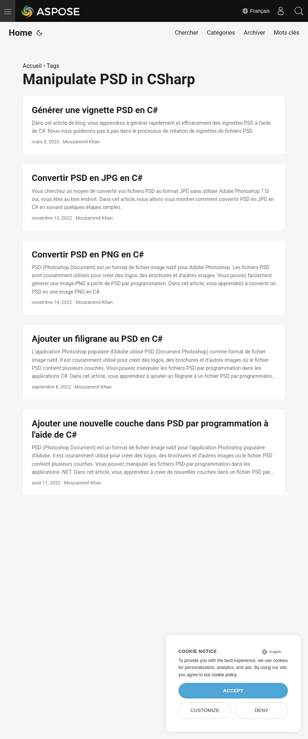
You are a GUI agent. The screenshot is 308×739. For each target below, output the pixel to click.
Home (20, 33)
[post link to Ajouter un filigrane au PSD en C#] (154, 362)
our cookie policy (220, 674)
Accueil (32, 65)
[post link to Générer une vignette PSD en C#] (154, 125)
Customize (204, 710)
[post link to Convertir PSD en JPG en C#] (154, 197)
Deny (262, 710)
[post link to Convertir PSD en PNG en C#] (154, 278)
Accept (233, 690)
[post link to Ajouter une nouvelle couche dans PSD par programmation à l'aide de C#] (154, 452)
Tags (53, 65)
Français (256, 11)
